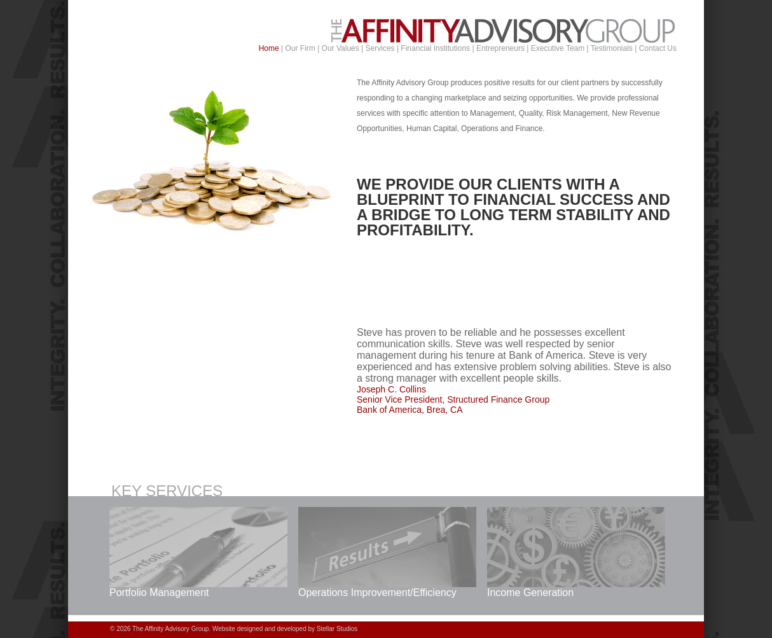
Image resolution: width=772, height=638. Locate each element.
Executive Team (558, 48)
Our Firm (300, 48)
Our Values (340, 48)
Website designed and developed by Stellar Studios (284, 629)
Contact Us (658, 48)
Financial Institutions (435, 48)
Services (380, 48)
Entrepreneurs (500, 48)
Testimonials (612, 48)
